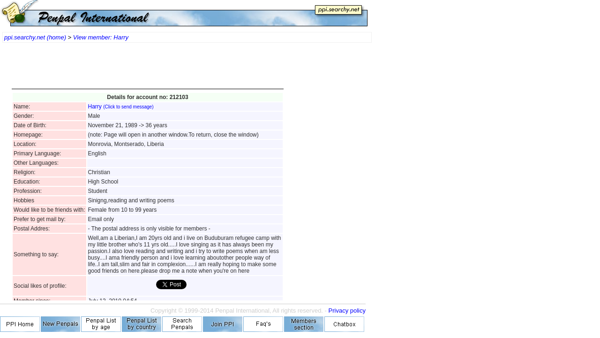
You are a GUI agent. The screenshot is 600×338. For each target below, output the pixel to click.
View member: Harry (100, 37)
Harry (121, 106)
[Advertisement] (147, 70)
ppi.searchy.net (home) (35, 37)
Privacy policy (347, 310)
